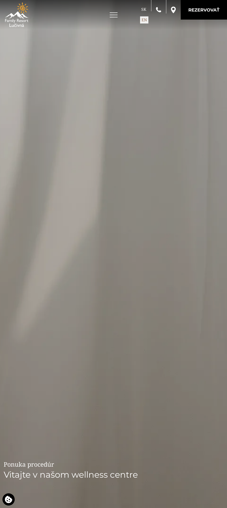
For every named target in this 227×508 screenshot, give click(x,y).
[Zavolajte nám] (158, 9)
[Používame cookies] (8, 499)
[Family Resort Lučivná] (16, 14)
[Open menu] (114, 15)
